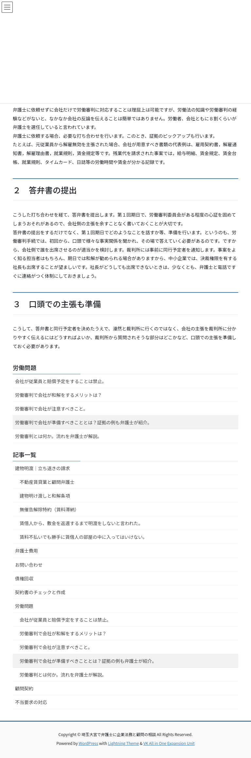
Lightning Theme (123, 743)
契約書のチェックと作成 (40, 592)
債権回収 (24, 578)
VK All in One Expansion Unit (169, 743)
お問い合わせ (28, 564)
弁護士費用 (26, 550)
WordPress (88, 743)
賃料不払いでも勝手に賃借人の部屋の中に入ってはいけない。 (83, 537)
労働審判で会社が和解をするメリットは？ (58, 395)
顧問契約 (24, 688)
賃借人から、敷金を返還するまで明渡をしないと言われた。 (81, 523)
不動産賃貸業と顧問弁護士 (47, 482)
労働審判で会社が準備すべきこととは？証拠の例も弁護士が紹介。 (83, 422)
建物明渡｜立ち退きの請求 (42, 468)
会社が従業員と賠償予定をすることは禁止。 (61, 381)
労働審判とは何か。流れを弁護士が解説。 (58, 436)
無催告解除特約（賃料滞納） (49, 509)
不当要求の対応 (31, 702)
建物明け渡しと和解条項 (45, 495)
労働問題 (24, 367)
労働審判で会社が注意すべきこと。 (51, 408)
